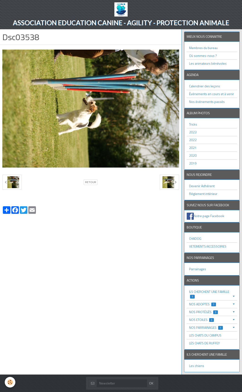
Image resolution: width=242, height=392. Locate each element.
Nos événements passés (207, 101)
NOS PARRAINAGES (206, 327)
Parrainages (197, 268)
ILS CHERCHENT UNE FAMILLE (209, 294)
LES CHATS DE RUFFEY (204, 343)
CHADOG (195, 238)
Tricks (193, 124)
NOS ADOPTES (202, 304)
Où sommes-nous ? (203, 55)
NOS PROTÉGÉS (203, 311)
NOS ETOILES (201, 319)
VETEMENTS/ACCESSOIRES (207, 246)
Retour (90, 182)
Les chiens (196, 365)
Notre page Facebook (209, 215)
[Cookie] (10, 382)
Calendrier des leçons (204, 86)
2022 (193, 139)
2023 (193, 132)
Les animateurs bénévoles (208, 63)
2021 (193, 147)
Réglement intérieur (203, 193)
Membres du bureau (203, 47)
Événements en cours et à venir (211, 93)
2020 (193, 155)
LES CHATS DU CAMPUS (205, 335)
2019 (193, 163)
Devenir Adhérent (202, 185)
